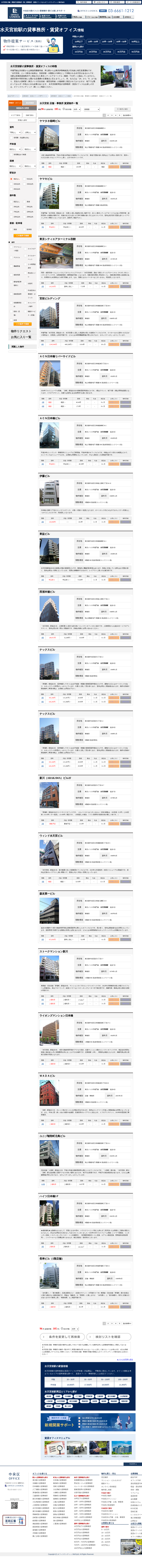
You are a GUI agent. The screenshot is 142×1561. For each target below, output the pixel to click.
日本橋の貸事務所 (60, 1493)
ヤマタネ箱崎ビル (50, 121)
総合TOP (134, 1490)
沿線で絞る (30, 115)
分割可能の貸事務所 (81, 1506)
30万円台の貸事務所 (81, 1549)
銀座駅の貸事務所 (39, 1534)
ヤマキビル (46, 179)
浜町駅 (94, 1414)
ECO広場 (134, 1522)
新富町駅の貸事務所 (40, 1540)
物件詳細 (125, 167)
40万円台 (121, 52)
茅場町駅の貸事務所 (40, 1506)
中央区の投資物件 (108, 1518)
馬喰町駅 (85, 1414)
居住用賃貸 (30, 103)
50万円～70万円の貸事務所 (84, 1555)
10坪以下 (79, 41)
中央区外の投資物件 (108, 1534)
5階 (42, 584)
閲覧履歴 (115, 2)
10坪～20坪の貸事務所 (82, 1515)
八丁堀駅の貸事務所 (40, 1503)
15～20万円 (105, 1549)
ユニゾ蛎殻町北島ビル (52, 1147)
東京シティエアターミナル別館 (58, 240)
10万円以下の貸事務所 (82, 1539)
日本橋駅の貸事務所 (40, 1500)
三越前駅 (100, 1409)
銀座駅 (104, 1414)
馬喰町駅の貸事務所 (40, 1528)
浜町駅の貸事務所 (39, 1531)
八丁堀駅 (79, 1409)
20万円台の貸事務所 (81, 1546)
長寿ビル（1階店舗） (53, 1271)
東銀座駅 (114, 1414)
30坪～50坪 (121, 41)
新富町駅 (124, 1414)
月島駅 (58, 1419)
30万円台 (107, 52)
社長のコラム (136, 1515)
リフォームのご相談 (91, 16)
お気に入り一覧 (21, 337)
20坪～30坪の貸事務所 (82, 1518)
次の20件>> (127, 115)
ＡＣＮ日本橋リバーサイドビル (58, 358)
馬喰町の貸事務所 (60, 1509)
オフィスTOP (31, 16)
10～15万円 (105, 1546)
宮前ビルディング (50, 300)
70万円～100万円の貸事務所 (85, 1558)
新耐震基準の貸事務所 (82, 1503)
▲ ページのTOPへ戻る (125, 1373)
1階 (42, 288)
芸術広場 (134, 1525)
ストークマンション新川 (55, 960)
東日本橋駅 (73, 1414)
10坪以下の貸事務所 (81, 1512)
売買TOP (64, 16)
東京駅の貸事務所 (39, 1493)
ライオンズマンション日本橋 (56, 1026)
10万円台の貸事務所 (81, 1543)
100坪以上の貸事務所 (82, 1534)
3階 (42, 468)
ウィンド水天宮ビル (51, 844)
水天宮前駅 (61, 1414)
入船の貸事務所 (59, 1515)
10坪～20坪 (93, 41)
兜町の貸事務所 (59, 1500)
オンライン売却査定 (108, 1500)
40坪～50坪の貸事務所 (82, 1524)
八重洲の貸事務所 (60, 1537)
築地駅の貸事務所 (39, 1543)
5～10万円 (105, 1543)
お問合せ (128, 16)
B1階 (43, 1196)
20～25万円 (105, 1552)
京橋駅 (58, 1409)
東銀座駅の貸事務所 (40, 1537)
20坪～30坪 (107, 41)
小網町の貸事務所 (60, 1506)
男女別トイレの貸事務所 (83, 1496)
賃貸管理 (134, 1509)
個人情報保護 (136, 1531)
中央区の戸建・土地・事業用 (112, 1515)
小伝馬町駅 (124, 1409)
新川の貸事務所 (59, 1521)
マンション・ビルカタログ (111, 1494)
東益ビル (45, 538)
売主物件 (104, 1490)
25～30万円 (105, 1555)
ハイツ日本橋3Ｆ (49, 1208)
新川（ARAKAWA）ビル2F (55, 785)
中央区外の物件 (107, 1524)
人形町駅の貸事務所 (40, 1518)
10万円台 (79, 52)
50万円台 (136, 52)
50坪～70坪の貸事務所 (82, 1527)
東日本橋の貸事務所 (60, 1531)
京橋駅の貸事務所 (39, 1496)
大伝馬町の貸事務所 (60, 1503)
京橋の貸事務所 (59, 1518)
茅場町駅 (89, 1409)
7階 (42, 228)
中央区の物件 (106, 1509)
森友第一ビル (47, 902)
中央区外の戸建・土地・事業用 (113, 1530)
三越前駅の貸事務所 (40, 1509)
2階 (43, 405)
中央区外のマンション (109, 1527)
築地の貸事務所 (59, 1528)
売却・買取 (135, 1503)
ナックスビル (47, 655)
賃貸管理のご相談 (104, 16)
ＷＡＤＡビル (49, 1086)
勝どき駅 (68, 1419)
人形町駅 (49, 1414)
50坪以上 (136, 41)
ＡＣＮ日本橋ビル (50, 421)
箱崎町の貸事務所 (60, 1512)
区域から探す (22, 120)
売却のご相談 (78, 16)
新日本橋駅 (111, 1409)
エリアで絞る (15, 115)
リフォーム (135, 1506)
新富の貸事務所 (59, 1524)
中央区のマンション (108, 1512)
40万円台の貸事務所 (81, 1552)
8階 (42, 346)
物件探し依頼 (106, 1503)
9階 (42, 708)
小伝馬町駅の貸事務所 (41, 1515)
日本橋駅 (68, 1409)
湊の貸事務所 (58, 1534)
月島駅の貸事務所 (39, 1546)
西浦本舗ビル (47, 596)
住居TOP (48, 16)
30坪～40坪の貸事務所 (82, 1521)
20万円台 (93, 52)
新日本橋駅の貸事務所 (41, 1512)
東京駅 (48, 1409)
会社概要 (117, 16)
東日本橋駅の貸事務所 (41, 1524)
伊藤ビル (45, 479)
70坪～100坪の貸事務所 (83, 1530)
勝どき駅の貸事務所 (40, 1549)
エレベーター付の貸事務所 (84, 1500)
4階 (43, 167)
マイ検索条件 (133, 2)
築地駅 (48, 1419)
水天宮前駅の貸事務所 (41, 1521)
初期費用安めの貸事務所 (83, 1493)
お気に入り (113, 167)
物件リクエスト (21, 331)
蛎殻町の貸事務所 (60, 1496)
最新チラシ (105, 1497)
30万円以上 (105, 1558)
